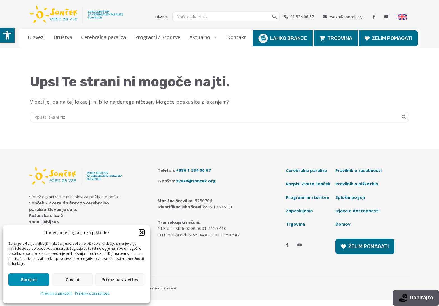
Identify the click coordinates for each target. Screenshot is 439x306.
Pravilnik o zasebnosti (92, 293)
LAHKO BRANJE (282, 38)
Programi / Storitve (157, 37)
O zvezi (36, 37)
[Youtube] (386, 17)
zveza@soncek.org (343, 17)
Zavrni (72, 279)
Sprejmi (29, 279)
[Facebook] (374, 17)
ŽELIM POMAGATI (388, 38)
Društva (62, 37)
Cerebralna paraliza (103, 37)
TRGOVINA (335, 38)
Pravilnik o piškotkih (56, 293)
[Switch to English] (402, 16)
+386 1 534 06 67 (193, 170)
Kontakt (236, 37)
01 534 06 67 (299, 17)
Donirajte (416, 297)
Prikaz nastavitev (120, 279)
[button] (7, 35)
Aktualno (206, 37)
